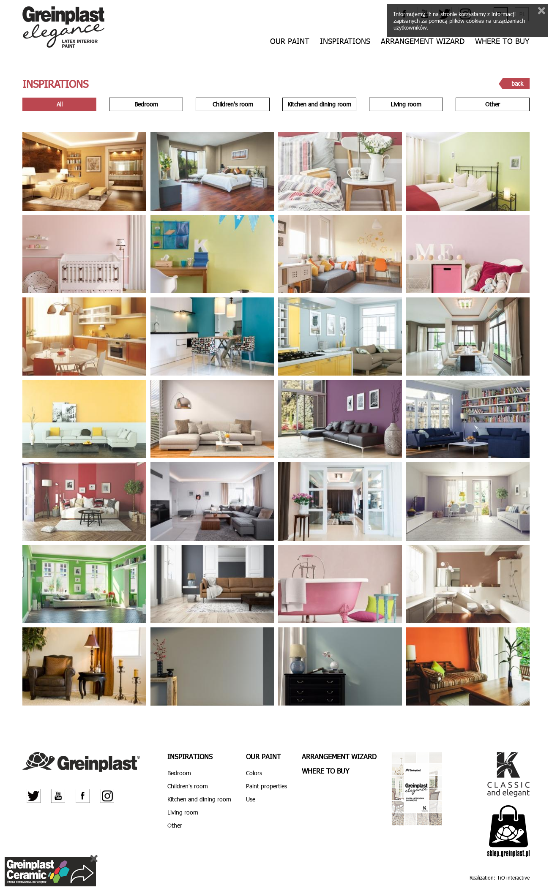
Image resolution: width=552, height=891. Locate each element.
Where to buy (502, 41)
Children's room (233, 104)
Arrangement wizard (423, 41)
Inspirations (345, 41)
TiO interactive (513, 877)
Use (250, 799)
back (517, 83)
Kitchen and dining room (319, 104)
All (60, 104)
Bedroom (146, 104)
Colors (254, 773)
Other (492, 104)
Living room (406, 104)
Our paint (289, 41)
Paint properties (266, 786)
